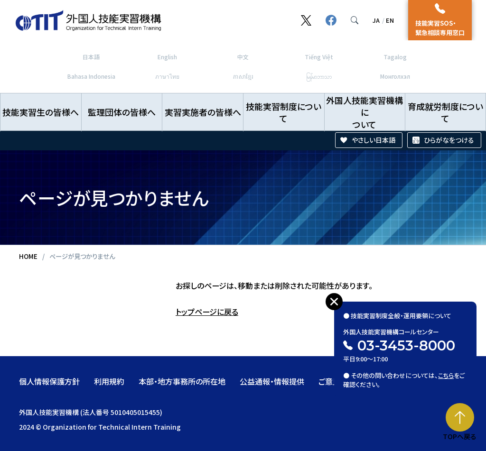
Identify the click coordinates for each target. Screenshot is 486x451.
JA (376, 20)
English (167, 57)
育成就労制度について (445, 112)
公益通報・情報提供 (272, 381)
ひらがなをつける (449, 140)
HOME (28, 256)
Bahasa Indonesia (91, 76)
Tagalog (395, 57)
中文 (243, 57)
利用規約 (109, 381)
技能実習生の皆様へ (40, 112)
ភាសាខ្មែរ (243, 76)
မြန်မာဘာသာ (319, 76)
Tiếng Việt (319, 57)
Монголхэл (395, 76)
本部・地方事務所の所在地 (182, 381)
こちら (446, 372)
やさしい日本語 (373, 140)
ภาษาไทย (167, 76)
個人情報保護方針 (49, 381)
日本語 (91, 57)
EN (390, 20)
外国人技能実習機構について (364, 112)
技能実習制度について (283, 112)
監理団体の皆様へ (122, 112)
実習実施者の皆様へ (203, 112)
